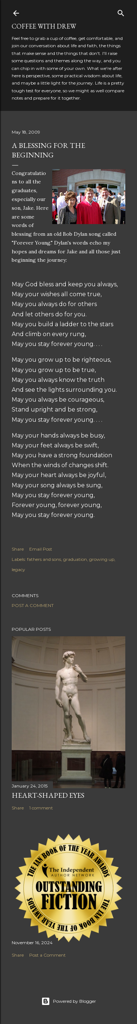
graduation (75, 559)
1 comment (41, 808)
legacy (18, 569)
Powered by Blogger (68, 1001)
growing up (101, 559)
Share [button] (18, 549)
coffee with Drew (44, 26)
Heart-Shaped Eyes (48, 795)
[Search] (121, 11)
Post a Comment (33, 605)
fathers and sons (44, 559)
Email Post (40, 549)
